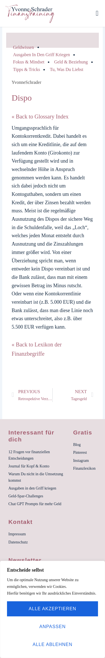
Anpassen (52, 626)
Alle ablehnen (53, 644)
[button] (97, 13)
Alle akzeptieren (52, 608)
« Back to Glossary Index (40, 116)
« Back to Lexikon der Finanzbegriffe (37, 349)
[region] (52, 609)
